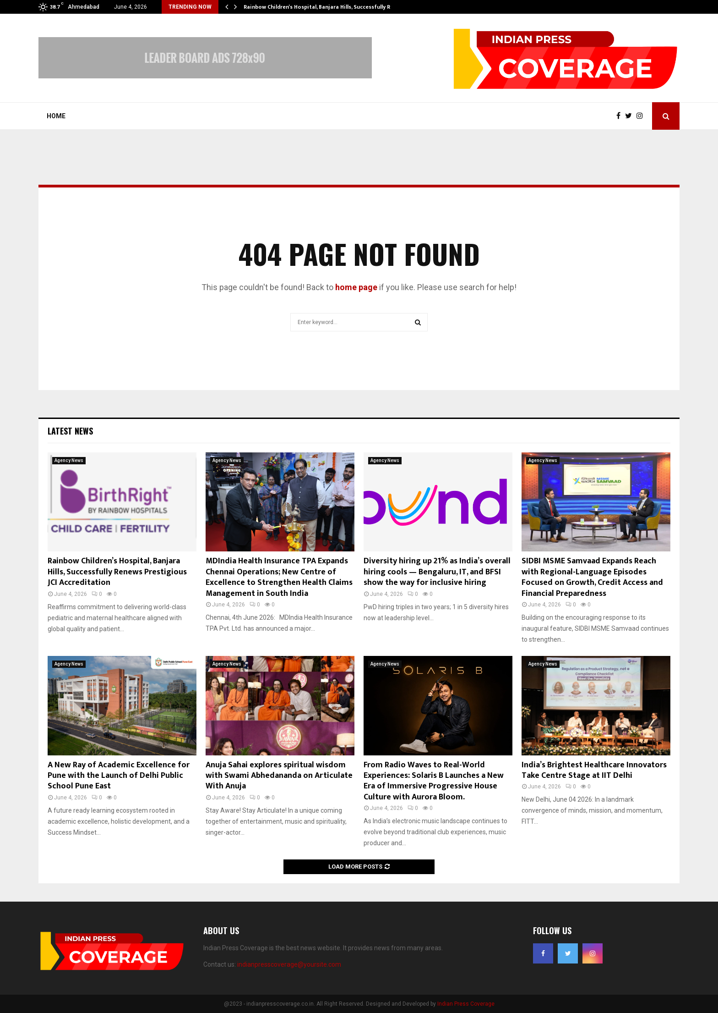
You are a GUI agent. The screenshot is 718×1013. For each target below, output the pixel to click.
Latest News (70, 431)
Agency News (68, 460)
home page (356, 287)
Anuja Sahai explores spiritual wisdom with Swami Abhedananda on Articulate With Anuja (279, 775)
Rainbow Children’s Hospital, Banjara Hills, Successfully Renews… (327, 6)
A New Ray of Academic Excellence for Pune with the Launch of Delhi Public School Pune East (119, 775)
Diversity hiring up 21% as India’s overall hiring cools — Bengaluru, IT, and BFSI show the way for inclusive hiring (437, 571)
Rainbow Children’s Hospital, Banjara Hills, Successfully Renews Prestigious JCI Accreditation (117, 571)
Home (56, 116)
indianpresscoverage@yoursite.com (289, 964)
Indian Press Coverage (466, 1004)
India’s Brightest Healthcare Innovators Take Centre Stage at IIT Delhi (594, 770)
